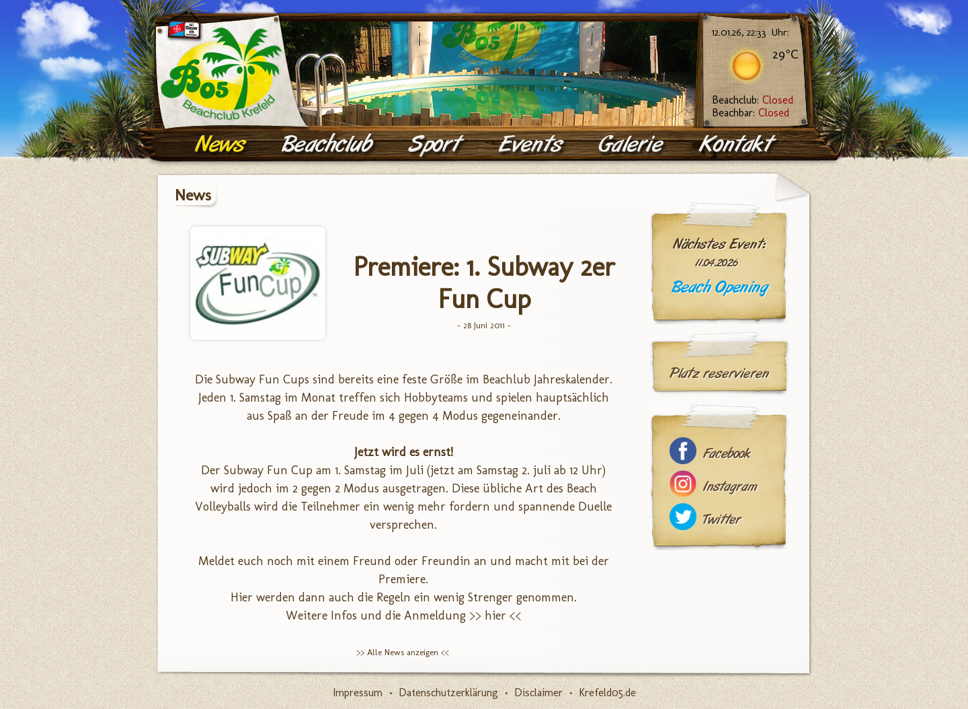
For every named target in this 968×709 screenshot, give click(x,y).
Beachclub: (752, 100)
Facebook (726, 453)
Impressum (357, 692)
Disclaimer (538, 692)
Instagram (730, 486)
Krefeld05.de (607, 692)
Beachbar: (750, 112)
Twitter (722, 519)
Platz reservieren (719, 373)
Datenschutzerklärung (448, 692)
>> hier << (495, 615)
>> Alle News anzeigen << (402, 652)
